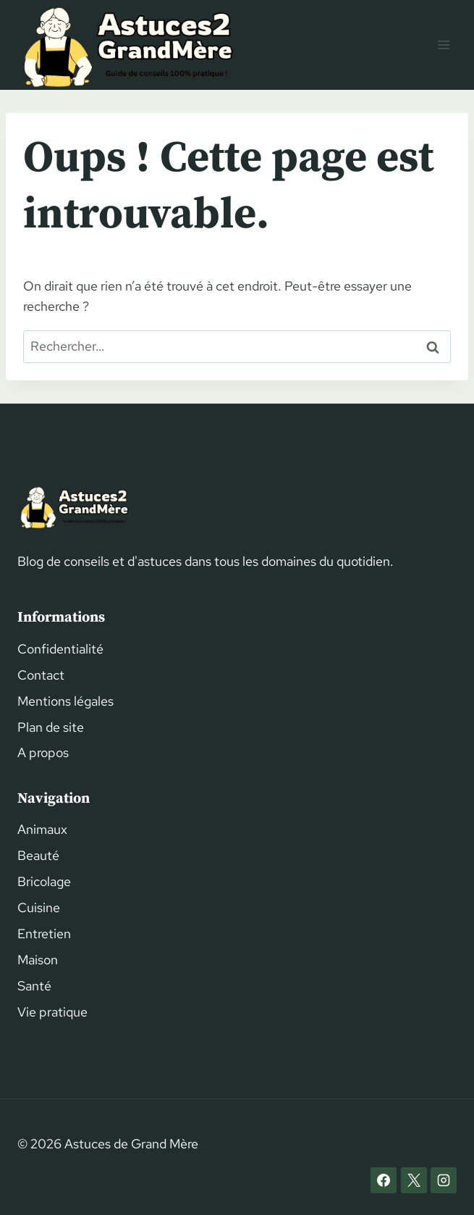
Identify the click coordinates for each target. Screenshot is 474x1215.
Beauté (38, 855)
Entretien (44, 933)
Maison (37, 959)
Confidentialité (60, 648)
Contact (40, 675)
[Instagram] (444, 1180)
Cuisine (38, 907)
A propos (43, 752)
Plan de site (50, 727)
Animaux (42, 829)
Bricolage (44, 881)
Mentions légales (65, 701)
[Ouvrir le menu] (443, 44)
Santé (34, 985)
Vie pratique (52, 1011)
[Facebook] (384, 1180)
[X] (414, 1180)
